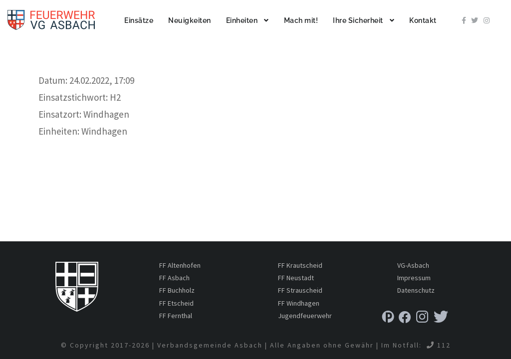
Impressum (414, 277)
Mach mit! (301, 20)
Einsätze (138, 20)
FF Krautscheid (300, 265)
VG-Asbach (413, 265)
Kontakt (423, 20)
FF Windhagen (298, 303)
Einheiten (242, 20)
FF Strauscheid (300, 290)
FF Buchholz (177, 290)
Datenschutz (416, 290)
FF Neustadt (296, 277)
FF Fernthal (175, 315)
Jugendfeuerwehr (305, 315)
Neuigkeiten (189, 20)
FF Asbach (174, 277)
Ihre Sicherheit (358, 20)
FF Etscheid (176, 303)
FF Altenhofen (180, 265)
